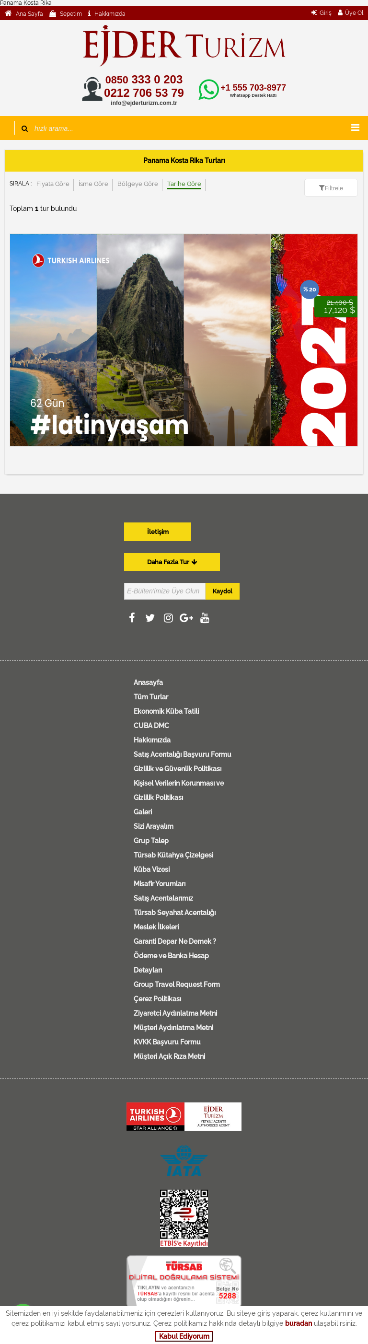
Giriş (326, 13)
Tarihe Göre (184, 183)
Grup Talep (151, 841)
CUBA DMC (151, 726)
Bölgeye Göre (137, 183)
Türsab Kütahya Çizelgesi (173, 855)
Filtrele (334, 188)
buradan (298, 1323)
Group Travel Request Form (177, 984)
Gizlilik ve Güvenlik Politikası (177, 769)
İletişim (158, 531)
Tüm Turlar (151, 697)
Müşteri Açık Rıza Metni (169, 1056)
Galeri (143, 812)
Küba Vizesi (152, 869)
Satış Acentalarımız (163, 898)
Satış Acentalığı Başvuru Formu (182, 754)
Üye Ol (354, 13)
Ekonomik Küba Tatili (166, 711)
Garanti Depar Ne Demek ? (175, 941)
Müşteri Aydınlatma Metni (173, 1027)
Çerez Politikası (157, 999)
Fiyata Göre (52, 183)
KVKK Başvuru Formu (167, 1042)
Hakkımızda (109, 14)
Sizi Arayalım (153, 826)
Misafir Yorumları (159, 884)
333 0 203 (144, 79)
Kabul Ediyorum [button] (184, 1336)
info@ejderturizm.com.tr (144, 103)
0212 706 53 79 (144, 92)
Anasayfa (148, 682)
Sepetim (70, 14)
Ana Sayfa (28, 14)
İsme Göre (93, 183)
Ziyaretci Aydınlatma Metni (175, 1013)
